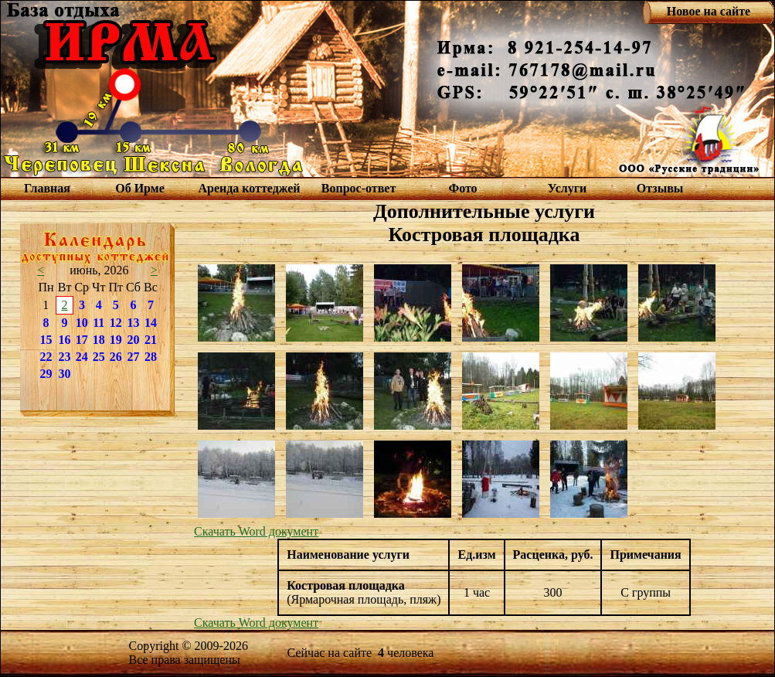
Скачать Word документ (256, 531)
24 (82, 356)
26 (116, 356)
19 (116, 339)
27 (133, 356)
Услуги (567, 188)
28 (150, 356)
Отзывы (660, 188)
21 (150, 339)
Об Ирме (140, 188)
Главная (47, 188)
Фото (462, 188)
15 (45, 339)
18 (99, 339)
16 (65, 339)
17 (82, 339)
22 (45, 356)
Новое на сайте (708, 11)
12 (116, 322)
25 (99, 356)
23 (65, 356)
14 (150, 322)
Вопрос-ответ (358, 188)
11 (98, 322)
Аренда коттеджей (249, 188)
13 (133, 322)
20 (133, 339)
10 (82, 322)
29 (45, 373)
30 (65, 373)
